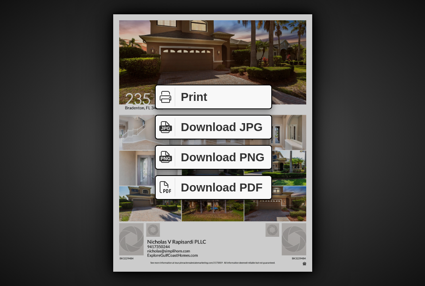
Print (181, 97)
